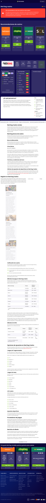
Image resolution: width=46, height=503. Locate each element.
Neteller (28, 486)
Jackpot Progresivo (22, 486)
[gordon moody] (38, 499)
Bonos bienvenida (4, 484)
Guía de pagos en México (31, 475)
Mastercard (29, 481)
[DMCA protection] (43, 499)
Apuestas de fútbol (13, 479)
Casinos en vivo (3, 478)
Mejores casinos (3, 475)
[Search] (40, 1)
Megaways (20, 489)
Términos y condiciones (40, 478)
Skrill (28, 484)
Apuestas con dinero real (14, 480)
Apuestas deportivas (13, 475)
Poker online (21, 483)
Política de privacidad (40, 480)
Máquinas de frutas (22, 484)
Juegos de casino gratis (23, 475)
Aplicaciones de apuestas (12, 477)
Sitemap (37, 481)
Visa (28, 483)
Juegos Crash (21, 478)
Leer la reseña (7, 467)
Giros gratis (3, 486)
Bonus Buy (20, 487)
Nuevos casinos (3, 481)
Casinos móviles (3, 480)
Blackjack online (21, 480)
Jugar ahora (7, 465)
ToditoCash (29, 480)
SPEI (28, 478)
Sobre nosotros (39, 475)
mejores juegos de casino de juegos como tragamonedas (18, 173)
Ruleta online (21, 481)
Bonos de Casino (3, 483)
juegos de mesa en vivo (27, 348)
